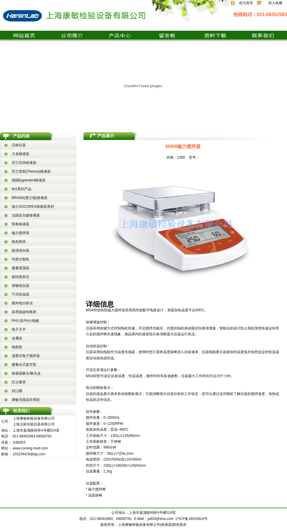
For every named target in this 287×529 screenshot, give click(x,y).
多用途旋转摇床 (24, 312)
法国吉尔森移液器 (26, 215)
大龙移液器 (20, 154)
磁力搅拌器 (20, 233)
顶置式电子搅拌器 (26, 356)
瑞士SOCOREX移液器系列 (33, 207)
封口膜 (17, 391)
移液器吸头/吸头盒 (26, 373)
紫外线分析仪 (22, 303)
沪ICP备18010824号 (191, 519)
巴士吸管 (19, 382)
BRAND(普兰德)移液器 (29, 198)
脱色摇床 (19, 242)
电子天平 (19, 329)
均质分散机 (20, 259)
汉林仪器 (19, 145)
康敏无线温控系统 (26, 400)
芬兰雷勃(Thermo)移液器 (31, 171)
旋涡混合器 (20, 250)
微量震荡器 (20, 268)
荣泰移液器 (20, 224)
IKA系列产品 (21, 189)
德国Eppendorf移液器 (28, 180)
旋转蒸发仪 (20, 277)
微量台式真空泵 (24, 365)
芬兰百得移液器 (24, 163)
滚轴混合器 (20, 286)
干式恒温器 (20, 294)
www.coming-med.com (30, 448)
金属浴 (17, 338)
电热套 (17, 347)
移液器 (166, 525)
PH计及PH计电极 (25, 321)
